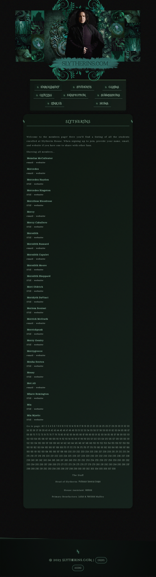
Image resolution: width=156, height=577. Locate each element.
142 (65, 444)
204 (87, 452)
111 (60, 440)
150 (94, 444)
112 (63, 440)
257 (105, 461)
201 (74, 452)
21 (91, 427)
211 (117, 452)
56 (94, 431)
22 (94, 427)
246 (57, 461)
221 (52, 457)
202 (78, 452)
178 (91, 448)
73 (42, 435)
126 (110, 440)
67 (128, 431)
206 (96, 452)
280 (98, 465)
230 (92, 457)
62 (113, 431)
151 (98, 444)
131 (128, 440)
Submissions (110, 96)
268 (50, 465)
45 (61, 431)
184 (113, 448)
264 (32, 465)
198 (61, 452)
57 (98, 431)
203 (82, 452)
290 (37, 469)
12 (67, 427)
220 (47, 457)
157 (120, 444)
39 (43, 431)
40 (46, 431)
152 (101, 444)
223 (61, 457)
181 (102, 448)
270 (58, 465)
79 (59, 435)
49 (73, 431)
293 (49, 469)
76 (50, 435)
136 (43, 444)
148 (87, 444)
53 (85, 431)
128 (117, 440)
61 (110, 431)
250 (75, 461)
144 (72, 444)
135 (39, 444)
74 (45, 435)
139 (54, 444)
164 (42, 448)
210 (113, 452)
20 (88, 427)
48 (70, 431)
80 (62, 435)
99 (121, 435)
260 (119, 461)
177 (88, 448)
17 (80, 427)
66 (125, 431)
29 (116, 427)
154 (109, 444)
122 (95, 440)
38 (40, 431)
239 (28, 461)
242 (40, 461)
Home (104, 104)
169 (61, 448)
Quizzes (45, 96)
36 (34, 431)
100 (124, 435)
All (43, 427)
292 (45, 469)
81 (65, 435)
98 (118, 435)
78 (56, 435)
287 (127, 465)
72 (39, 435)
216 (31, 457)
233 (105, 457)
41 (49, 431)
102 (28, 440)
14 (72, 427)
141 (62, 444)
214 (128, 452)
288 (28, 469)
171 (68, 448)
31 (122, 427)
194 (46, 452)
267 (45, 465)
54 (88, 431)
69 (31, 435)
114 (69, 440)
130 (124, 440)
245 (53, 461)
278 (89, 465)
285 (119, 465)
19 (85, 427)
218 (39, 457)
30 (119, 427)
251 (79, 461)
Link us (56, 104)
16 (77, 427)
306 (105, 469)
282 (106, 465)
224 (65, 457)
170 (65, 448)
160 (28, 448)
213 (124, 452)
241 (36, 461)
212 (120, 452)
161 (31, 448)
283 (110, 465)
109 (54, 440)
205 (91, 452)
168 (57, 448)
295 (58, 469)
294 (54, 469)
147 (83, 444)
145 (76, 444)
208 (104, 452)
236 (119, 457)
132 (28, 444)
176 (85, 448)
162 (35, 448)
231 (96, 457)
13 (70, 427)
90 (93, 435)
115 (72, 440)
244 (49, 461)
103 (31, 440)
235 (114, 457)
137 (47, 444)
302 (88, 469)
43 (55, 431)
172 (71, 448)
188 (128, 448)
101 (128, 435)
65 (122, 431)
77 (53, 435)
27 (110, 427)
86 (80, 435)
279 (93, 465)
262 (127, 461)
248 (66, 461)
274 (74, 465)
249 (70, 461)
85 (77, 435)
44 (58, 431)
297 (66, 469)
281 (102, 465)
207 (100, 452)
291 (41, 469)
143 (68, 444)
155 (113, 444)
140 (58, 444)
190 (31, 452)
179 (95, 448)
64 (119, 431)
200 (70, 452)
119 (85, 440)
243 (45, 461)
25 (103, 427)
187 (124, 448)
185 (116, 448)
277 (85, 465)
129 (121, 440)
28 (113, 427)
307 (109, 469)
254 (92, 461)
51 (79, 431)
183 (109, 448)
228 (83, 457)
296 (62, 469)
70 (34, 435)
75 (48, 435)
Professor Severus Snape (90, 482)
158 (124, 444)
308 (113, 469)
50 (76, 431)
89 (90, 435)
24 (100, 427)
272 (66, 465)
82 (68, 435)
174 (78, 448)
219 (43, 457)
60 (107, 431)
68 (28, 435)
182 (105, 448)
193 (42, 452)
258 (110, 461)
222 (56, 457)
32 (125, 427)
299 (75, 469)
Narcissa (91, 497)
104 (35, 440)
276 (81, 465)
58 (100, 431)
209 (109, 452)
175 (81, 448)
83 (71, 435)
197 (58, 452)
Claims (113, 87)
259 (114, 461)
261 (123, 461)
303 (92, 469)
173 (74, 448)
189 (28, 452)
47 (67, 431)
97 (115, 435)
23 (97, 427)
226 (74, 457)
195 (50, 452)
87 (84, 435)
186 (120, 448)
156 (116, 444)
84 (74, 435)
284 (115, 465)
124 (102, 440)
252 (83, 461)
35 (31, 431)
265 (37, 465)
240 (32, 461)
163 (38, 448)
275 (77, 465)
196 (54, 452)
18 (82, 427)
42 (52, 431)
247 (61, 461)
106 (43, 440)
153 (105, 444)
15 (75, 427)
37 (37, 431)
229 (87, 457)
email (29, 185)
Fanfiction (76, 96)
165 (46, 448)
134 (35, 444)
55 (91, 431)
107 (46, 440)
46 (64, 431)
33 (128, 427)
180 (98, 448)
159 (128, 444)
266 (41, 465)
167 (54, 448)
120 (88, 440)
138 (50, 444)
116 (75, 440)
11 (65, 427)
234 (110, 457)
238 (127, 457)
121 (92, 440)
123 (99, 440)
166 (50, 448)
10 (62, 427)
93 (102, 435)
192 (39, 452)
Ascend (78, 569)
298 (71, 469)
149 (90, 444)
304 (96, 469)
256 (101, 461)
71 (36, 435)
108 (50, 440)
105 (39, 440)
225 (70, 457)
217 (35, 457)
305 (101, 469)
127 (113, 440)
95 (108, 435)
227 (78, 457)
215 (28, 457)
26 (106, 427)
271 (62, 465)
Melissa (88, 491)
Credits (101, 561)
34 (28, 431)
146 (79, 444)
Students (84, 87)
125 (106, 440)
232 (100, 457)
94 (105, 435)
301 (83, 469)
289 (32, 469)
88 (86, 435)
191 (35, 452)
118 (81, 440)
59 (104, 431)
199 (65, 452)
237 (123, 457)
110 (57, 440)
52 (82, 431)
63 (116, 431)
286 (123, 465)
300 (80, 469)
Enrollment (50, 87)
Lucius (81, 497)
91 (96, 435)
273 (70, 465)
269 (54, 465)
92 (99, 435)
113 (66, 440)
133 (31, 444)
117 (79, 440)
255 (97, 461)
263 (28, 465)
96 (112, 435)
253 (88, 461)
